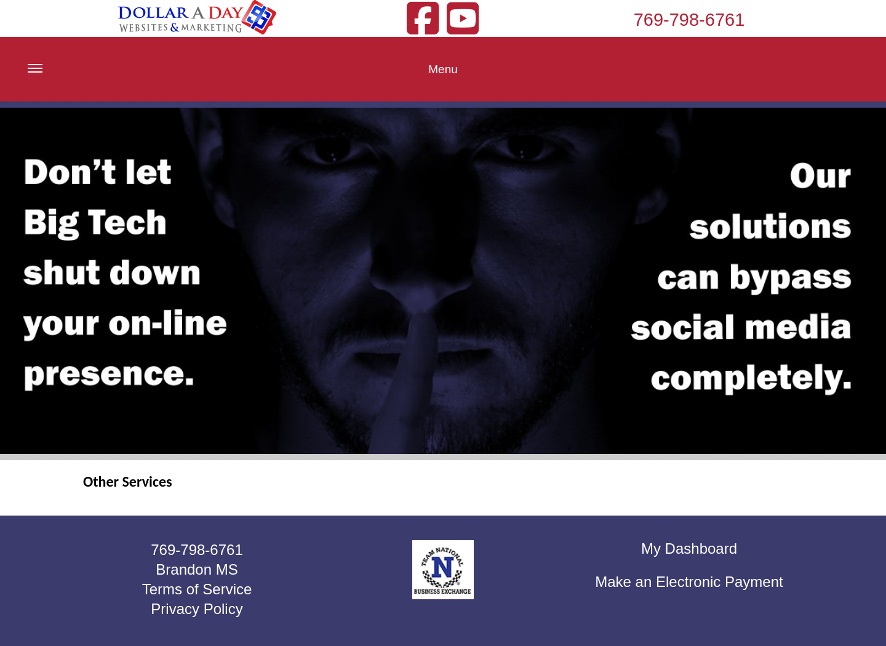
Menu (243, 78)
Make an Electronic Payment (689, 581)
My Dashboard (689, 548)
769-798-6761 (689, 20)
